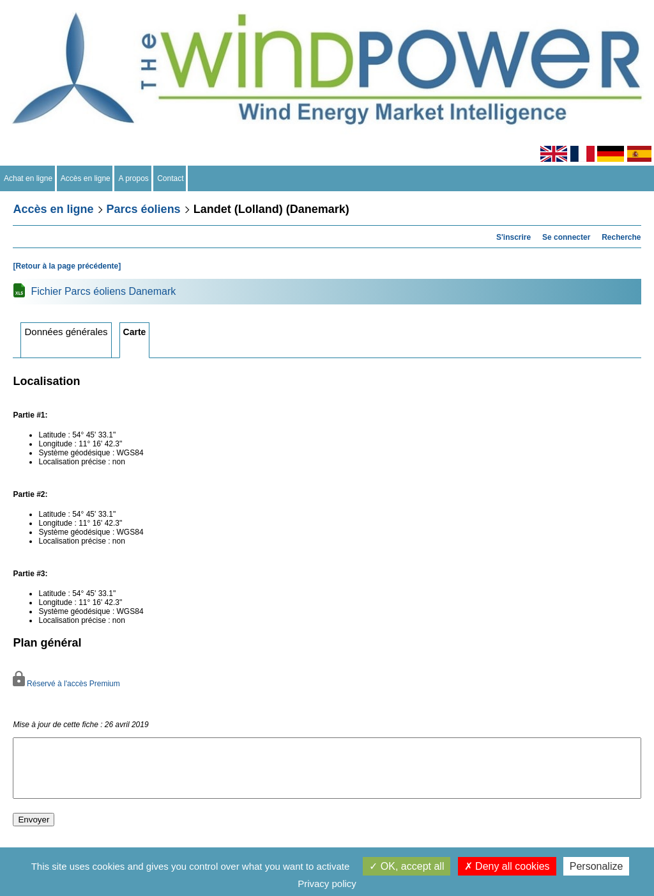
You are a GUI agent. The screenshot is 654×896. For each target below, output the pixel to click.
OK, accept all (406, 866)
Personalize (596, 866)
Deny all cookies (507, 866)
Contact (170, 178)
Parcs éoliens (144, 209)
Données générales (65, 331)
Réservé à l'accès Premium (66, 683)
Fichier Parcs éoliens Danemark (103, 291)
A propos (133, 178)
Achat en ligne (28, 178)
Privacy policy (327, 883)
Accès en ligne (86, 178)
